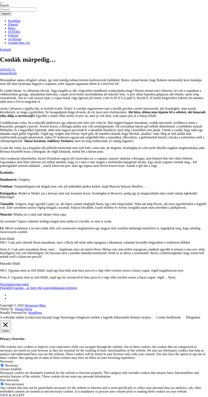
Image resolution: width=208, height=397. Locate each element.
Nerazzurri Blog (35, 305)
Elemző (13, 24)
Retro (11, 28)
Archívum (14, 39)
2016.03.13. (7, 69)
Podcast (13, 35)
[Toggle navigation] (1, 2)
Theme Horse (23, 309)
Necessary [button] (6, 361)
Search (4, 5)
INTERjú (14, 31)
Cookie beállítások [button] (168, 317)
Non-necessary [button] (9, 380)
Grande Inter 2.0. (19, 42)
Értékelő (5, 49)
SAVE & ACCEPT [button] (12, 395)
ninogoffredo (8, 73)
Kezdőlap (14, 21)
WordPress (35, 312)
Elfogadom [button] (193, 317)
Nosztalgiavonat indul (14, 284)
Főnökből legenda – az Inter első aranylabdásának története (38, 288)
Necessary (11, 365)
